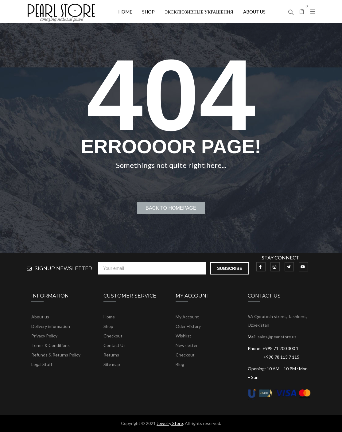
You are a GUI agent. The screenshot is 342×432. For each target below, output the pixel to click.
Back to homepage (171, 208)
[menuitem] (125, 11)
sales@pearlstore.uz (277, 336)
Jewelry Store (170, 423)
